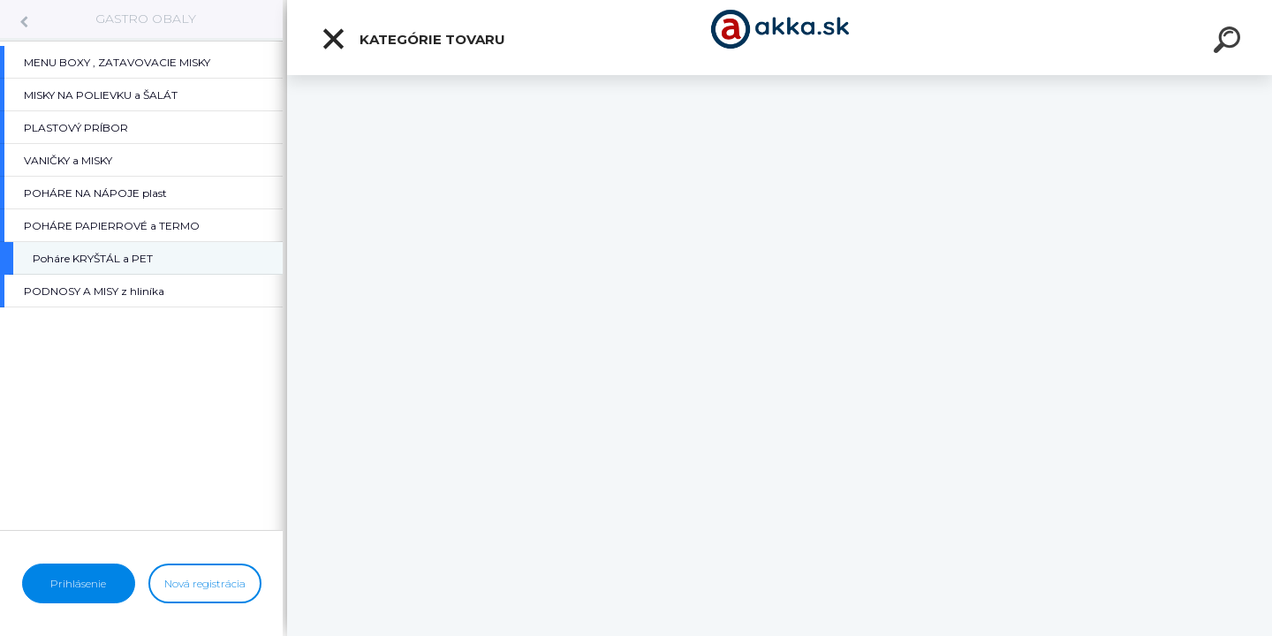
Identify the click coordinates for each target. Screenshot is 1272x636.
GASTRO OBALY (145, 18)
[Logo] (779, 38)
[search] (1230, 42)
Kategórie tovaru (413, 38)
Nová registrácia (205, 583)
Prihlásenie (78, 583)
